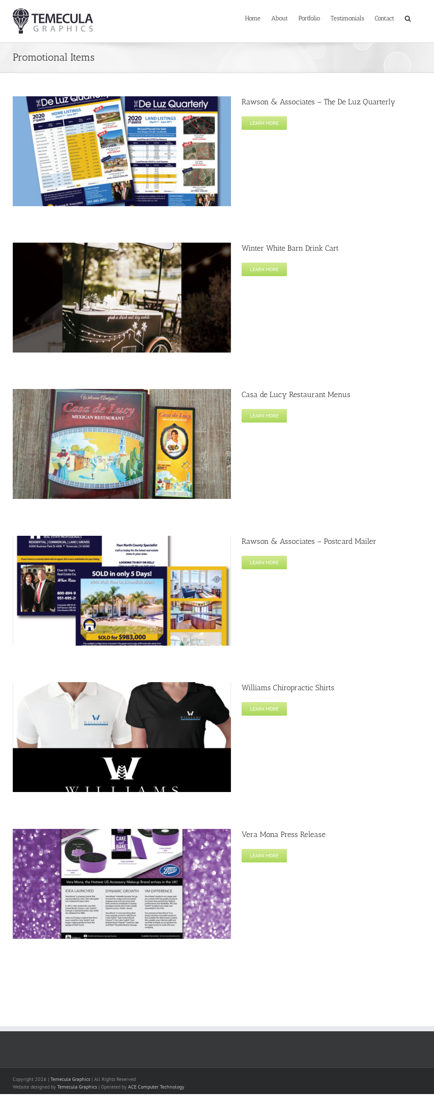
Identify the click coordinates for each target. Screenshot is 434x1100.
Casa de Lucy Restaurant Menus (296, 394)
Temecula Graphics (70, 1079)
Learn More (264, 123)
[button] (408, 18)
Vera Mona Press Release (284, 834)
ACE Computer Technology (156, 1086)
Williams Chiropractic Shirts (288, 687)
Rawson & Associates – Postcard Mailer (309, 541)
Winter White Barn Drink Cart (290, 248)
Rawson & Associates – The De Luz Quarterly (318, 101)
